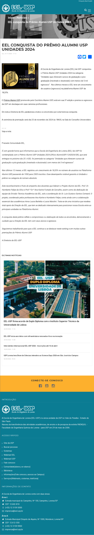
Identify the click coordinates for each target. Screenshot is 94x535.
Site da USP (9, 443)
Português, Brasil (83, 1)
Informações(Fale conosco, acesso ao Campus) (24, 474)
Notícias (22, 17)
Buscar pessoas (11, 447)
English (90, 1)
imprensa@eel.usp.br (12, 511)
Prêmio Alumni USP (12, 100)
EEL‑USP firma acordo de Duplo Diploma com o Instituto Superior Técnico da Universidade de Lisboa (41, 323)
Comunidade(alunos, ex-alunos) (17, 467)
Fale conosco (9, 463)
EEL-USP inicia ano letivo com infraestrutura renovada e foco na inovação (33, 336)
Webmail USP (9, 459)
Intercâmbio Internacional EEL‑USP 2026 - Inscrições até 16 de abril (30, 346)
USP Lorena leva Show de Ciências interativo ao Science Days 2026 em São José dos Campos (41, 355)
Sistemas (8, 451)
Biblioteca (8, 470)
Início (11, 17)
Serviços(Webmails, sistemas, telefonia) (21, 478)
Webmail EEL (9, 455)
